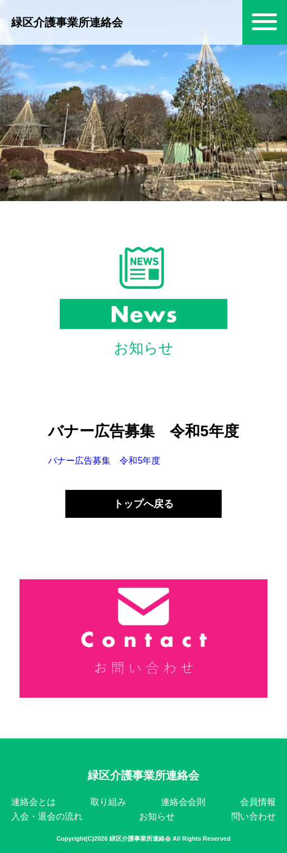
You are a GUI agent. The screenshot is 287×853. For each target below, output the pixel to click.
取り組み (108, 802)
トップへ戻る (143, 503)
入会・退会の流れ (47, 816)
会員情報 (258, 802)
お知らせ (157, 816)
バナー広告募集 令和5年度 (104, 460)
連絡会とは (33, 802)
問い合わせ (253, 816)
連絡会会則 (183, 802)
